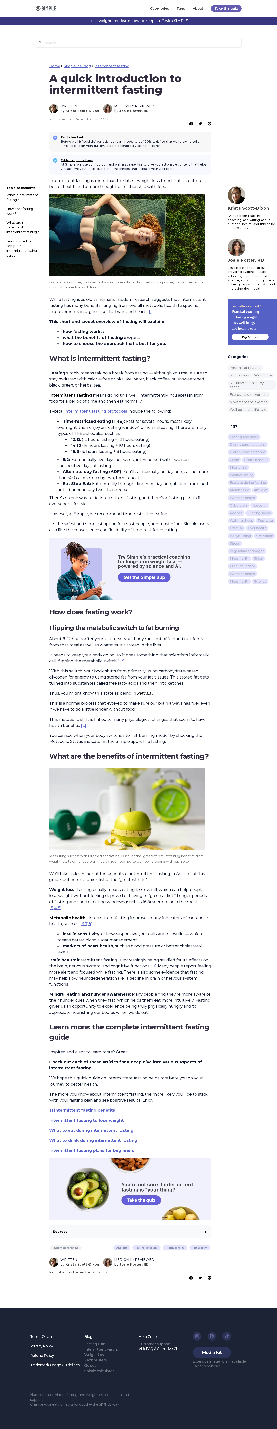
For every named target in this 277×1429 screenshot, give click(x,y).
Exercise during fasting (248, 483)
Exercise (236, 528)
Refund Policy (42, 1355)
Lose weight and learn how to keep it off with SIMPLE (138, 21)
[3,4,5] (55, 907)
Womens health (242, 498)
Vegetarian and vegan (247, 551)
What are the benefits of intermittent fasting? (22, 227)
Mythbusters (95, 1360)
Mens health (239, 558)
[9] (154, 966)
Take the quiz (226, 8)
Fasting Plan (94, 1344)
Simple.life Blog (77, 66)
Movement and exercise (248, 402)
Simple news (239, 375)
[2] (122, 661)
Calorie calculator (99, 1371)
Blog (88, 1336)
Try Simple (250, 337)
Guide (234, 460)
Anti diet (121, 1247)
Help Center (149, 1336)
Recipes (236, 513)
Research (259, 505)
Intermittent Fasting (101, 1349)
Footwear (265, 521)
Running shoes (259, 513)
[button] (212, 1352)
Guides (90, 1365)
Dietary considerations (248, 445)
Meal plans (238, 467)
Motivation (264, 536)
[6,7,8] (86, 923)
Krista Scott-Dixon (82, 111)
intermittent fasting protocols (95, 411)
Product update (242, 566)
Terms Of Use (41, 1336)
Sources (60, 1232)
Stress (235, 543)
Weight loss (263, 375)
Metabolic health (67, 917)
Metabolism (200, 1247)
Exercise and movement (249, 395)
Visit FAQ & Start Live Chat (160, 1349)
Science (260, 581)
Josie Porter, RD (134, 111)
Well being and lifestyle (248, 410)
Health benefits (175, 1247)
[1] (149, 311)
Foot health (257, 528)
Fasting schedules (146, 1247)
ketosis (144, 693)
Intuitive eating (241, 475)
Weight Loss (94, 1355)
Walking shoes (241, 521)
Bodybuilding (240, 536)
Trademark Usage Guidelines (54, 1365)
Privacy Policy (41, 1346)
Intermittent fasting (112, 66)
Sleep (258, 558)
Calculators (239, 505)
